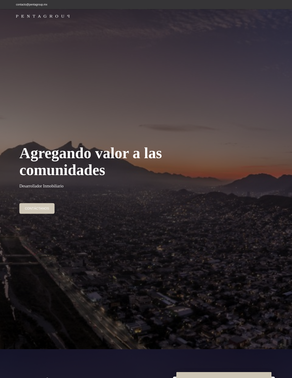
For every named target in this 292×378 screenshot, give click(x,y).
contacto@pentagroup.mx (31, 4)
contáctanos (37, 208)
